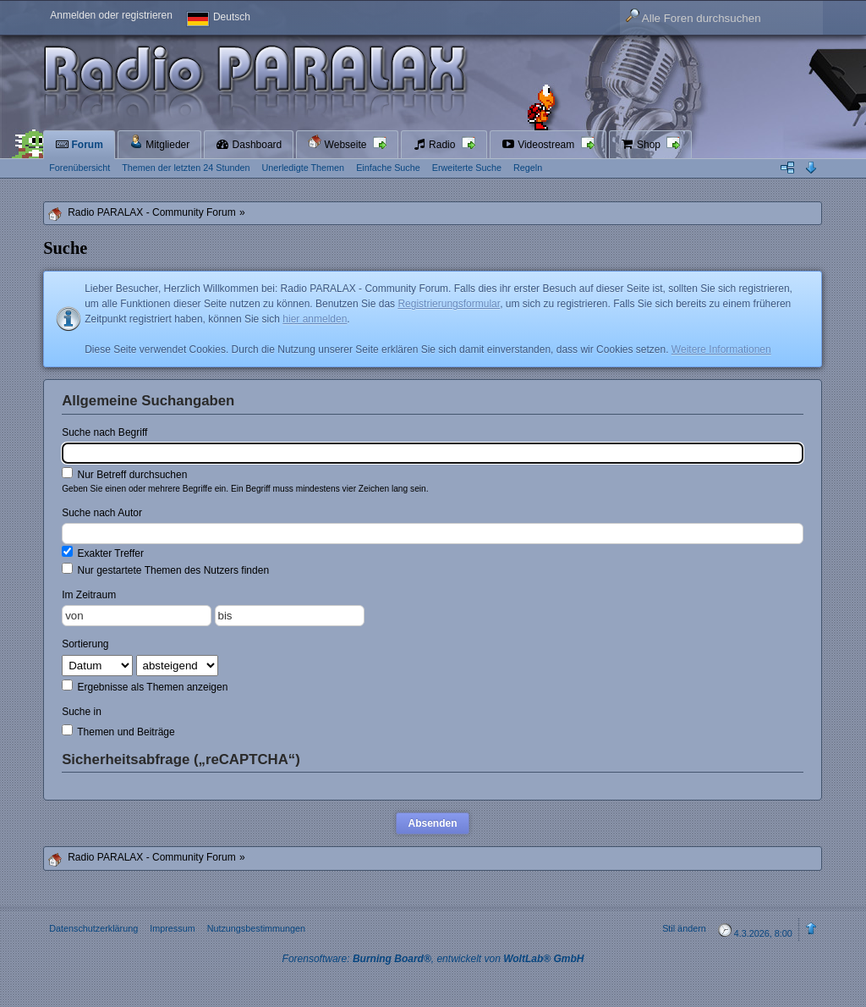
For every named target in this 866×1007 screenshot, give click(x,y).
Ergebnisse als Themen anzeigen (144, 686)
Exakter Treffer (103, 552)
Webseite (338, 143)
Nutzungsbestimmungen (256, 928)
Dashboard (249, 144)
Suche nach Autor (102, 513)
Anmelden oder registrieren (111, 15)
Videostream (540, 144)
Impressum (172, 928)
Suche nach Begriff (104, 432)
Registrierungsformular (448, 304)
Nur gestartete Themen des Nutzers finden (165, 569)
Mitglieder (159, 143)
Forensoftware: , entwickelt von (433, 959)
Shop (642, 144)
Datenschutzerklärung (93, 928)
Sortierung (85, 644)
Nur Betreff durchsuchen (124, 474)
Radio (435, 144)
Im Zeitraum (89, 595)
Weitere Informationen (721, 349)
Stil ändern (684, 928)
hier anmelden (314, 319)
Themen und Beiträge (118, 731)
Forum (79, 144)
